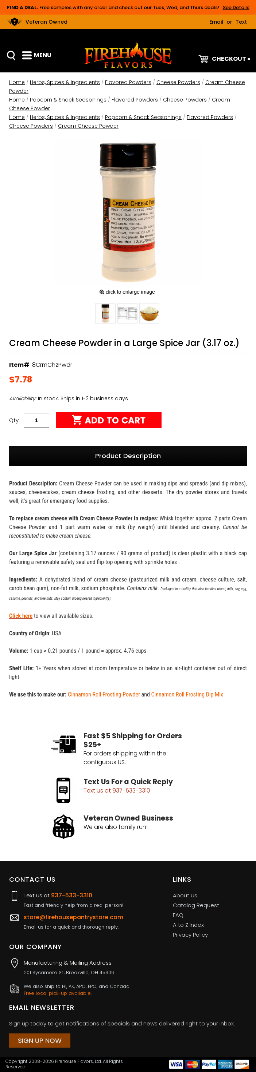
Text (241, 21)
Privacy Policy (190, 934)
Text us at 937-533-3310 (117, 790)
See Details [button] (236, 7)
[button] (105, 314)
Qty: (14, 420)
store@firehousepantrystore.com (73, 917)
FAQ (178, 915)
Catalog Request (196, 905)
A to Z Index (188, 925)
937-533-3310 (71, 895)
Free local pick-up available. (58, 993)
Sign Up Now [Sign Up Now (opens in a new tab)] (40, 1040)
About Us (185, 895)
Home (17, 82)
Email (216, 21)
